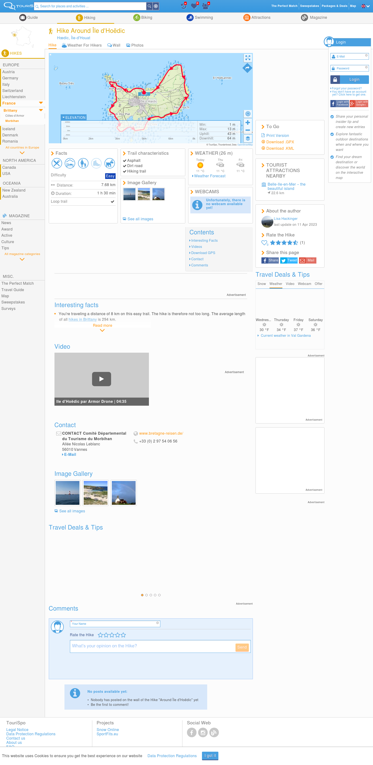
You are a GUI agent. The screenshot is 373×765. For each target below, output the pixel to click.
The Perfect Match (17, 283)
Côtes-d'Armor (14, 116)
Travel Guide (12, 290)
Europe (11, 65)
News (6, 223)
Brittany (10, 110)
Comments (199, 265)
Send (242, 647)
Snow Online (108, 730)
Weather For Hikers (85, 45)
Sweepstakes (13, 302)
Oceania (12, 183)
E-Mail (70, 455)
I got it (210, 756)
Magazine (318, 17)
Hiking (89, 18)
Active (6, 235)
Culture (7, 242)
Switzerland (12, 91)
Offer (319, 284)
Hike (53, 45)
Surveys (8, 309)
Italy (6, 85)
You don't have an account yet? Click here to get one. (349, 93)
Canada (9, 167)
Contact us (15, 738)
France (9, 103)
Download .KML (280, 148)
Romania (10, 141)
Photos (137, 45)
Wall (116, 45)
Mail (311, 260)
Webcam (305, 284)
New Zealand (14, 190)
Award (7, 229)
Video (290, 284)
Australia (10, 196)
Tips (5, 248)
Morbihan (12, 121)
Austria (8, 72)
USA (6, 174)
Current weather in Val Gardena (285, 336)
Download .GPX (280, 142)
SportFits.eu (107, 734)
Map (5, 296)
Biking (146, 17)
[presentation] (106, 668)
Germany (10, 78)
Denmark (10, 135)
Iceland (8, 129)
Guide (32, 17)
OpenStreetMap (245, 145)
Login (341, 42)
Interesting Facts (204, 240)
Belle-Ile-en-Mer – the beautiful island (287, 189)
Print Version (277, 136)
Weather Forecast (210, 176)
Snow (261, 284)
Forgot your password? (347, 88)
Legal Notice (17, 730)
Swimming (203, 17)
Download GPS (203, 253)
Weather (276, 284)
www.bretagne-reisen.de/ (161, 433)
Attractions (260, 17)
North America (19, 161)
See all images (140, 219)
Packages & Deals (334, 6)
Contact (197, 259)
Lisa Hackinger (286, 219)
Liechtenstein (14, 97)
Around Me (163, 6)
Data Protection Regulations (172, 756)
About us (14, 743)
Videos (196, 247)
